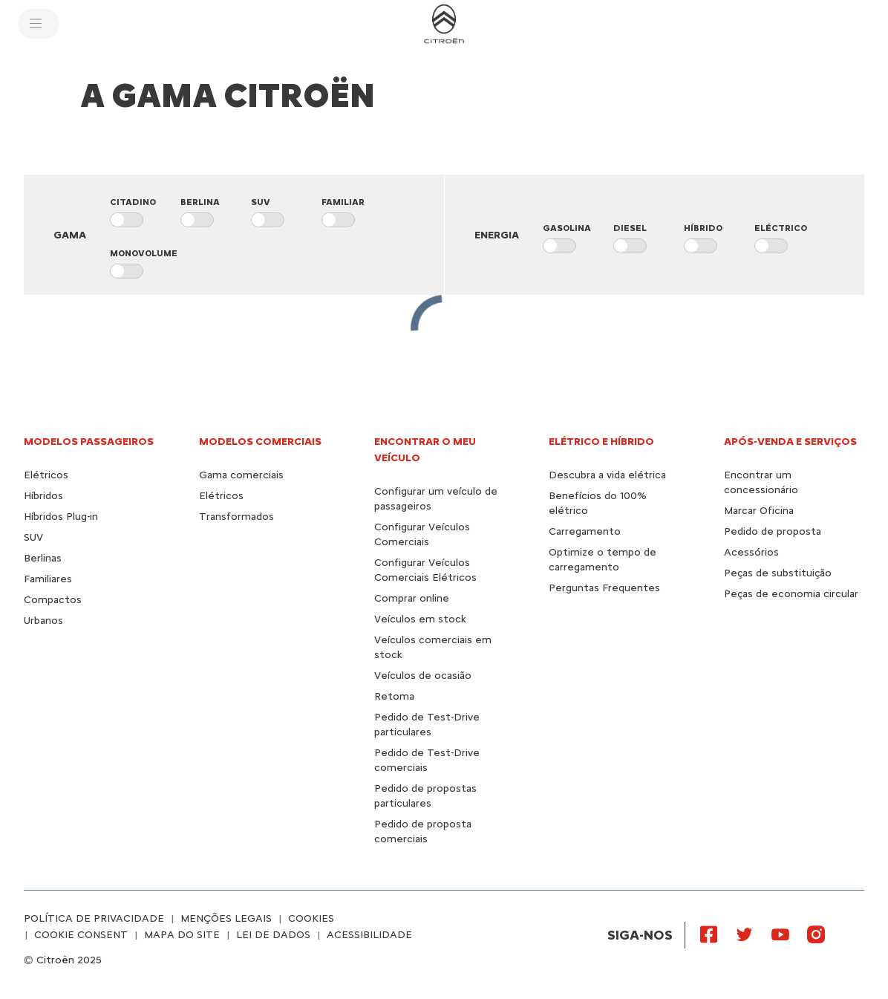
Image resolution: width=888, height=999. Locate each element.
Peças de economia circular (791, 594)
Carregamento (585, 531)
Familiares (48, 579)
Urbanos (43, 620)
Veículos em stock (420, 619)
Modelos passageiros (89, 441)
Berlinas (43, 558)
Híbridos (43, 495)
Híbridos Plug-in (61, 516)
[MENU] (38, 24)
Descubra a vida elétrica (607, 475)
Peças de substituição (778, 573)
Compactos (53, 599)
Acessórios (751, 552)
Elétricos (46, 475)
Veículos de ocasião (422, 675)
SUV (33, 537)
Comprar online (411, 598)
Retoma (394, 696)
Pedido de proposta (772, 531)
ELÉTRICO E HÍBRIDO (601, 441)
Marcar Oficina (759, 510)
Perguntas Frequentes (604, 588)
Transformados (236, 516)
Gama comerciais (241, 475)
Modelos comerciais (260, 441)
